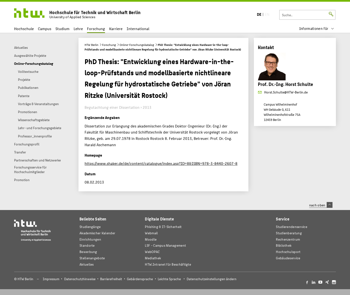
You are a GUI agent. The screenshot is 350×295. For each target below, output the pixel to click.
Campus (44, 28)
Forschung (96, 28)
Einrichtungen (90, 239)
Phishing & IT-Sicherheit (163, 226)
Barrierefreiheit (111, 278)
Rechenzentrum (288, 239)
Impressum (51, 278)
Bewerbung (88, 251)
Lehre (78, 28)
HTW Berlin (91, 44)
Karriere (115, 28)
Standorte (87, 245)
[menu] (316, 28)
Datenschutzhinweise (80, 278)
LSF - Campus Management (165, 245)
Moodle (151, 239)
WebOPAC (152, 251)
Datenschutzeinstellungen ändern (211, 278)
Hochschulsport (288, 251)
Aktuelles (86, 264)
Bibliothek (283, 245)
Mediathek (153, 258)
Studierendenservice (291, 226)
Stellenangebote (92, 258)
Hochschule (24, 28)
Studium (62, 28)
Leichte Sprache (169, 278)
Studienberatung (289, 233)
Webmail (151, 233)
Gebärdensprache (140, 278)
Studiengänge (90, 226)
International (138, 28)
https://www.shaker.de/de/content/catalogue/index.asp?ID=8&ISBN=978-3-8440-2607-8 (161, 163)
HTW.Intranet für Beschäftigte (168, 264)
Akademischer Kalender (97, 233)
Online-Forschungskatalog (137, 44)
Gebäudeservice (288, 258)
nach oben (320, 205)
